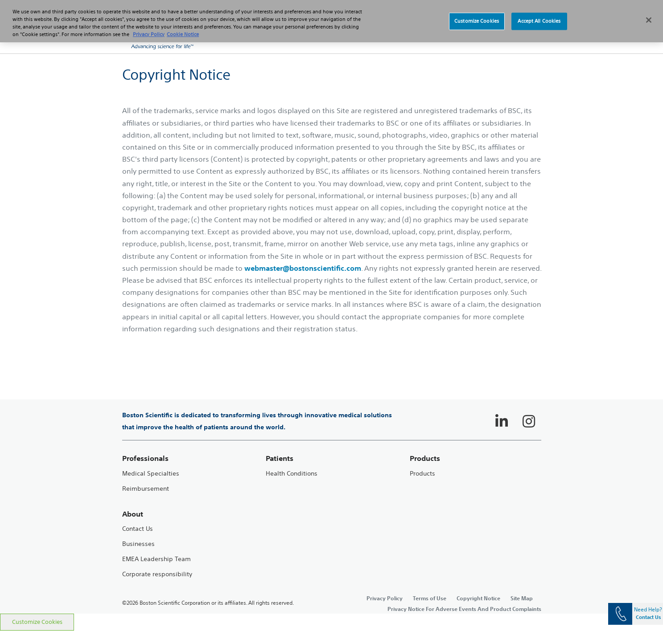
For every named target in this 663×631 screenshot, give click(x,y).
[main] (331, 333)
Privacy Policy (385, 598)
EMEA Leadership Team (156, 559)
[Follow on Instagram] (528, 421)
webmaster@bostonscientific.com (302, 268)
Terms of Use (429, 598)
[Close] (649, 13)
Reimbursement (145, 489)
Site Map (522, 598)
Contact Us (137, 529)
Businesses (138, 544)
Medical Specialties (150, 473)
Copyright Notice (478, 598)
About (132, 514)
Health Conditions (291, 473)
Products (422, 473)
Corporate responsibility (157, 574)
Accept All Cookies (539, 14)
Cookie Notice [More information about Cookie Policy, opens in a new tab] (183, 27)
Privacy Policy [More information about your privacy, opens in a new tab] (149, 27)
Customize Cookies (37, 622)
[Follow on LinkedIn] (501, 421)
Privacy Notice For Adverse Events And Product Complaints (464, 608)
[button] (523, 35)
